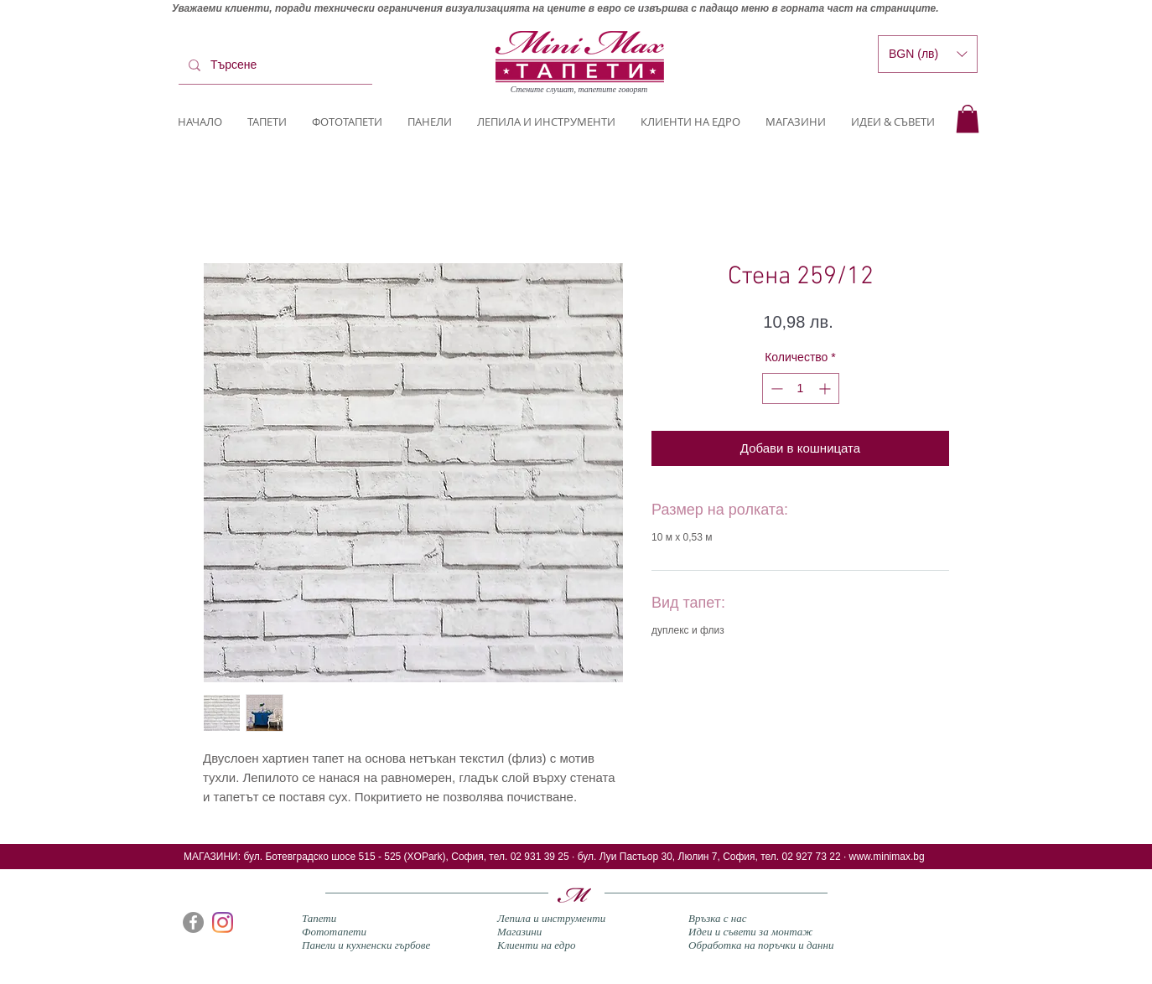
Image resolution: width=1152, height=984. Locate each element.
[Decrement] (775, 388)
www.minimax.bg (887, 856)
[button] (967, 118)
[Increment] (826, 388)
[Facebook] (193, 922)
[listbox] (928, 54)
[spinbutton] (801, 388)
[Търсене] (273, 65)
